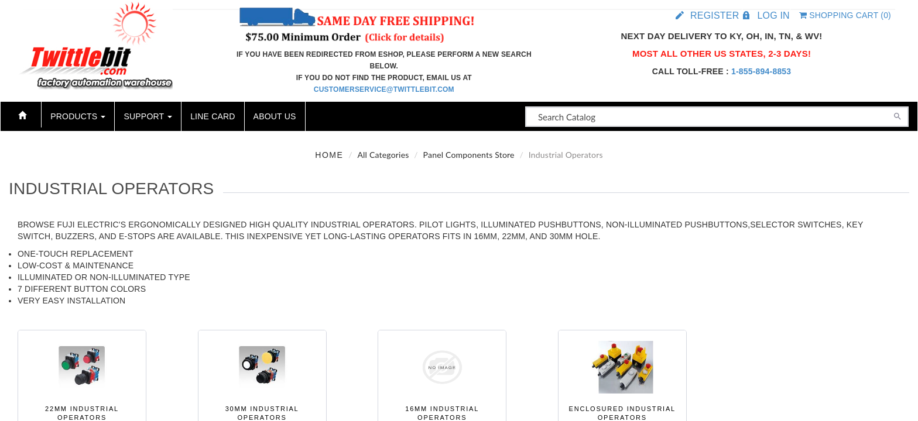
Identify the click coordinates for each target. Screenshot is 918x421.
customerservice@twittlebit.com (384, 89)
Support (148, 116)
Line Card (212, 116)
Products (77, 116)
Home (329, 155)
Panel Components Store (469, 155)
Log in (773, 15)
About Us (275, 116)
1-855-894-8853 (761, 71)
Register (714, 15)
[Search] (897, 115)
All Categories (383, 155)
